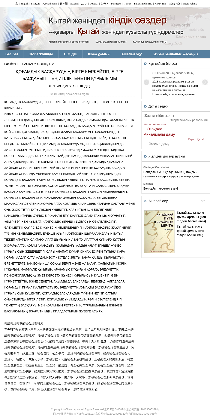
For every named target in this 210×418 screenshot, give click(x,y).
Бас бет (9, 64)
